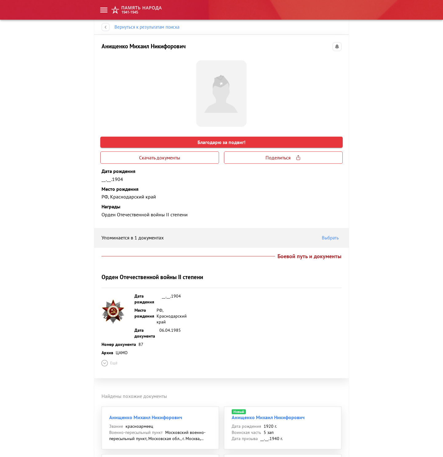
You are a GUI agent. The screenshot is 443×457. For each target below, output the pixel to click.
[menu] (104, 10)
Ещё (109, 363)
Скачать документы (160, 157)
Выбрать (331, 238)
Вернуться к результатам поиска (146, 27)
